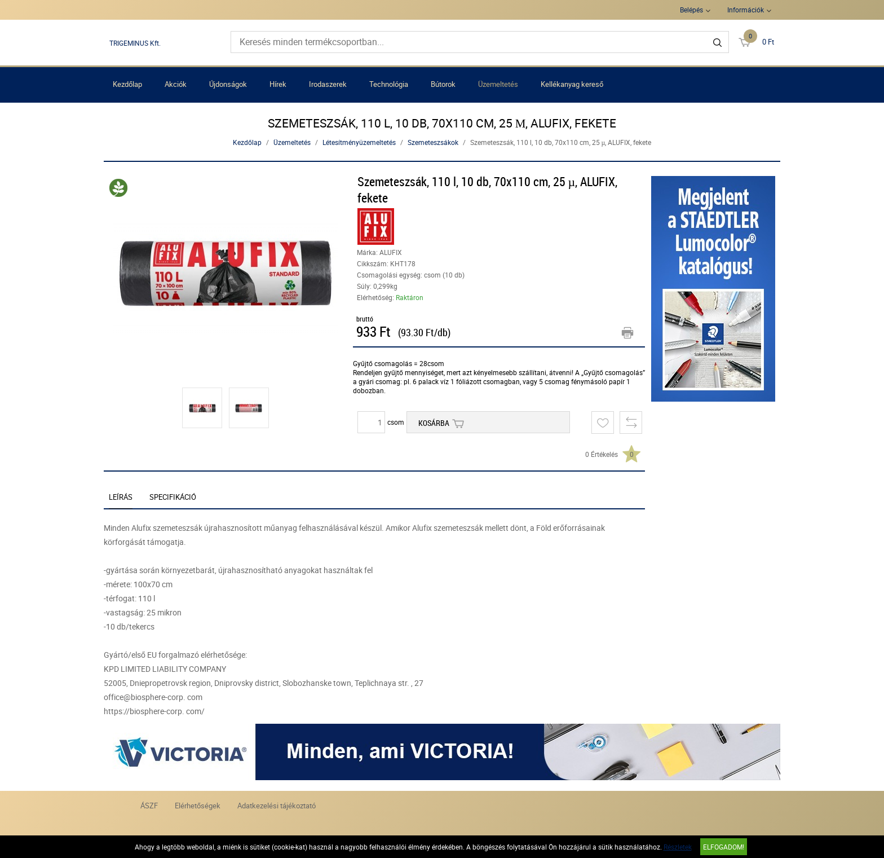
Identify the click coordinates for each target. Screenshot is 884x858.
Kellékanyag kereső (572, 84)
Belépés (691, 9)
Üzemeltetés (498, 84)
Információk (745, 9)
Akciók (176, 84)
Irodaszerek (328, 84)
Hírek (277, 84)
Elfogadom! (723, 846)
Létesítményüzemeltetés (359, 142)
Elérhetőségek (197, 805)
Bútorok (443, 84)
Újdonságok (228, 84)
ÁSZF (149, 805)
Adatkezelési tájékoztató (276, 805)
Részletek (678, 846)
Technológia (388, 84)
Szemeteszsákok (433, 142)
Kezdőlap (127, 84)
